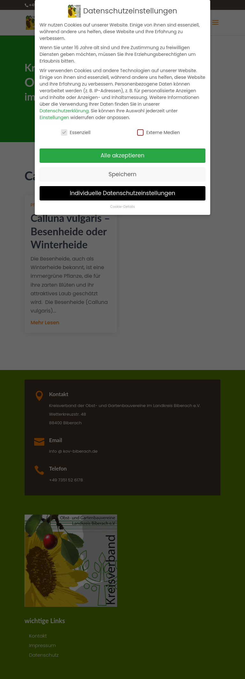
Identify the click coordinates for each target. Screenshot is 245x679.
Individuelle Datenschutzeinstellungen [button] (122, 190)
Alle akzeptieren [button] (122, 152)
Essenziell (76, 129)
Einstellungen (54, 114)
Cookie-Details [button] (122, 204)
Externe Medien (158, 129)
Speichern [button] (122, 171)
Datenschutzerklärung (64, 108)
